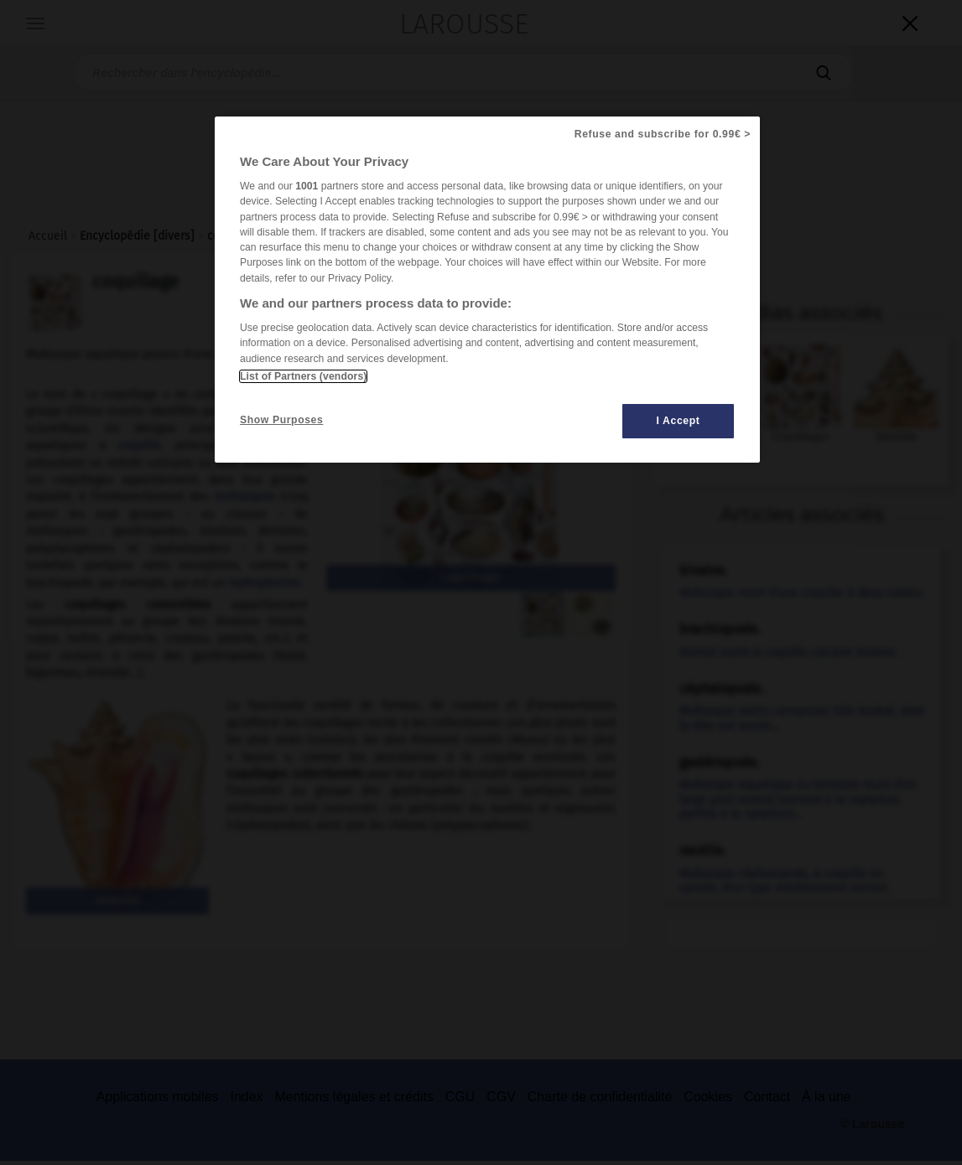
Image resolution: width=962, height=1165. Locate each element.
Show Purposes (281, 420)
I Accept (678, 421)
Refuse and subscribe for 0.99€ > (663, 134)
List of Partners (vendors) (303, 376)
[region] (487, 289)
